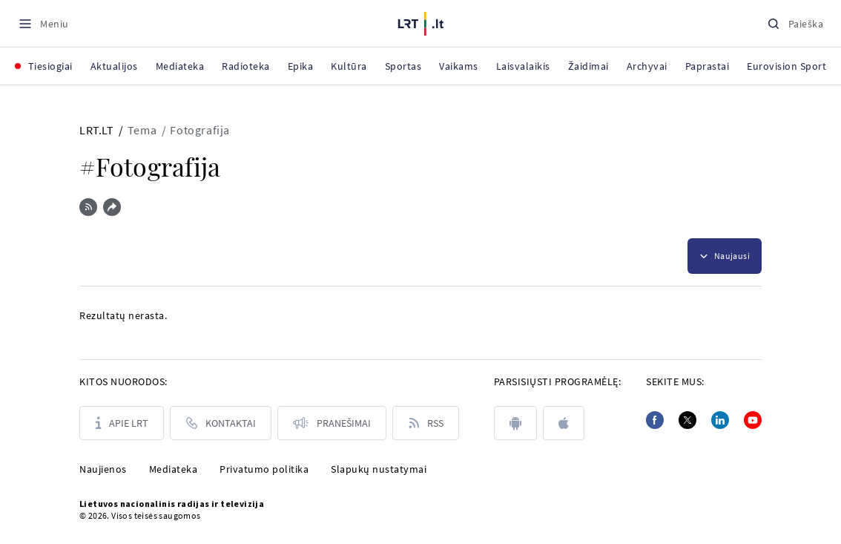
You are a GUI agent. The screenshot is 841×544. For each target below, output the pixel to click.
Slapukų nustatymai (378, 469)
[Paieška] (795, 23)
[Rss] (425, 423)
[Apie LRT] (121, 423)
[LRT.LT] (421, 21)
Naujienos (103, 469)
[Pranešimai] (331, 423)
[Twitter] (687, 420)
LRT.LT (96, 129)
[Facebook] (655, 420)
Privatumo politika (264, 469)
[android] (515, 423)
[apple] (563, 423)
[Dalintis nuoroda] (112, 207)
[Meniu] (43, 23)
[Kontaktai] (220, 423)
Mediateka (173, 469)
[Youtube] (753, 420)
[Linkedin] (720, 420)
